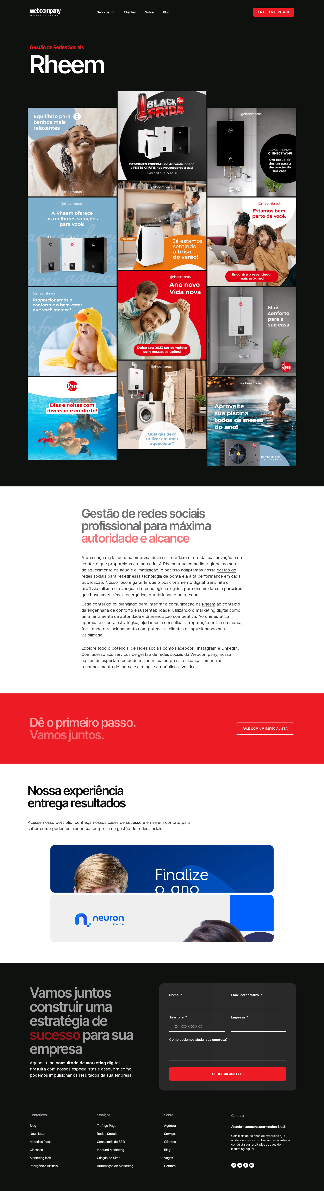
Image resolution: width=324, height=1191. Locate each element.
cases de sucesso (125, 822)
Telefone (177, 1017)
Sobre (168, 1115)
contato (172, 822)
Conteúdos (38, 1115)
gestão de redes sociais (160, 654)
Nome (174, 995)
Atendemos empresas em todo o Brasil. (258, 1127)
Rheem (208, 604)
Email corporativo (245, 995)
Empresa (238, 1017)
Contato (237, 1115)
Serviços (103, 1115)
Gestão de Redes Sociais (57, 47)
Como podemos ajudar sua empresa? (199, 1040)
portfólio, (65, 822)
